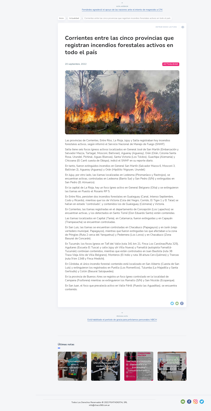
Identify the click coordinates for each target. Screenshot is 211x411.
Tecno (9, 64)
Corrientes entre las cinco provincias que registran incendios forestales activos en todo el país (120, 45)
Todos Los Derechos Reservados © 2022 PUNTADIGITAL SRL (101, 402)
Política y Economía (17, 51)
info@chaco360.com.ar (101, 405)
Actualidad (12, 37)
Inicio (62, 18)
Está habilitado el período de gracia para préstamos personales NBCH (122, 319)
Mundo (10, 58)
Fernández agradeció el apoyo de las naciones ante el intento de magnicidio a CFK (122, 9)
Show (9, 44)
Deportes (11, 71)
